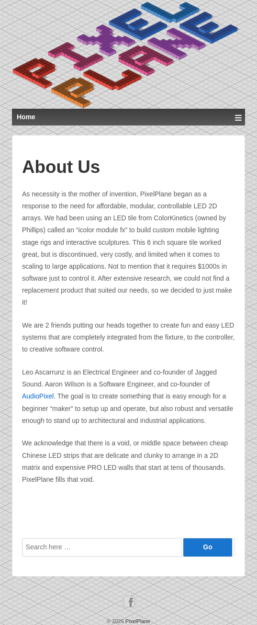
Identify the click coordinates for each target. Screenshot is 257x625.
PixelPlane (137, 621)
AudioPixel (38, 396)
